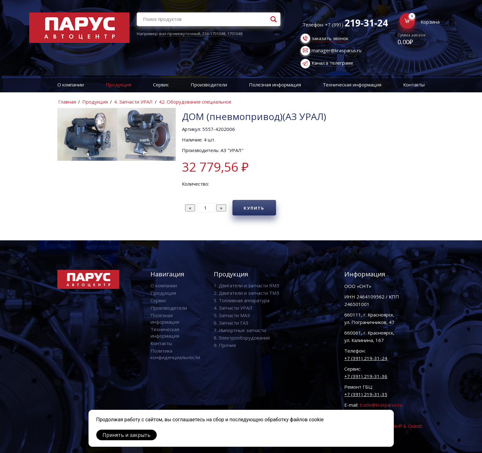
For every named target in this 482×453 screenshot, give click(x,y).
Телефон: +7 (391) (345, 24)
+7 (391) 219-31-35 (365, 394)
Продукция (118, 84)
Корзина (430, 22)
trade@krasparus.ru (381, 405)
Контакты (161, 343)
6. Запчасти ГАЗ (231, 323)
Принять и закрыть (126, 435)
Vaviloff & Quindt (404, 426)
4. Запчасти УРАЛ (133, 102)
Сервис (161, 84)
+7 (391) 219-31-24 (365, 358)
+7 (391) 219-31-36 (365, 376)
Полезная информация (275, 84)
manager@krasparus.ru (336, 50)
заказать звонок (330, 38)
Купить (254, 208)
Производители (209, 84)
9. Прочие (225, 345)
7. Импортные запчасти (240, 330)
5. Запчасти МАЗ (232, 315)
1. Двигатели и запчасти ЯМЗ (246, 285)
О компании (70, 84)
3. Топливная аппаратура (242, 300)
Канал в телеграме (332, 63)
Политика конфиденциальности (175, 354)
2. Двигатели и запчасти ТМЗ (246, 293)
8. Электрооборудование (242, 338)
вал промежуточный (179, 33)
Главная (67, 102)
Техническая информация (352, 84)
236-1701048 (213, 33)
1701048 (234, 33)
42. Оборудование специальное (195, 102)
